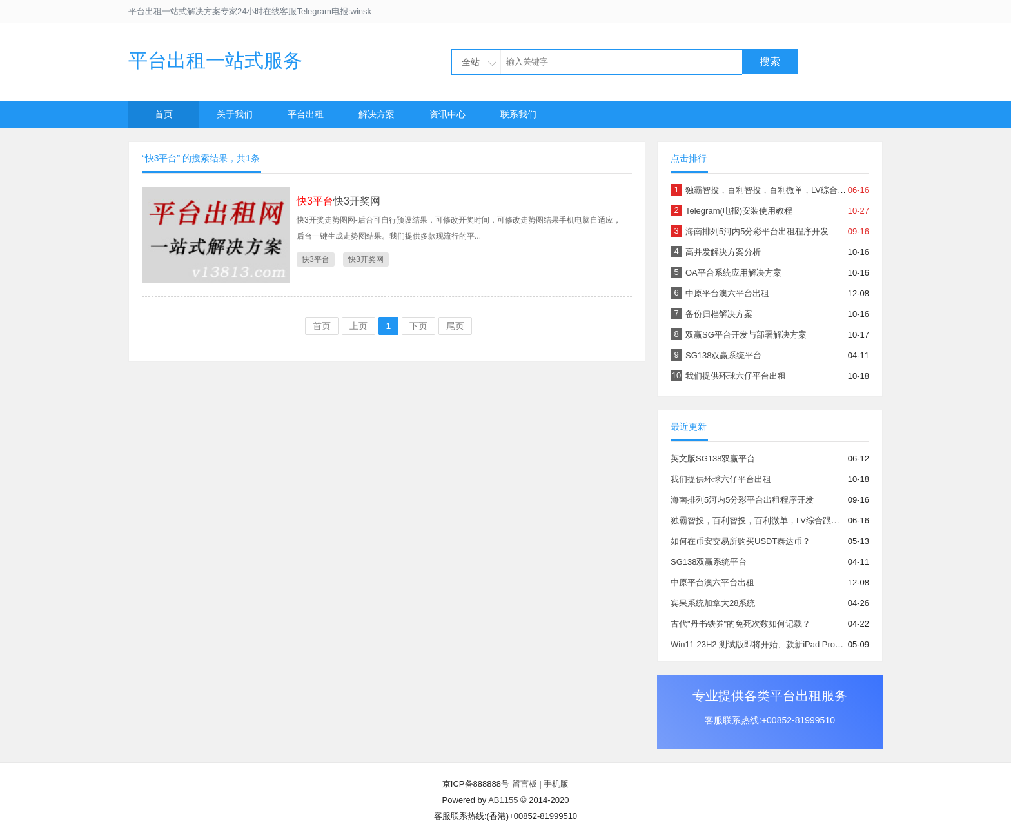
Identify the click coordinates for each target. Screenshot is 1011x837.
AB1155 (503, 800)
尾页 (455, 326)
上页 (358, 326)
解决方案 (376, 114)
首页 (164, 114)
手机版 (556, 784)
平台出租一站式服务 (215, 60)
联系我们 (518, 114)
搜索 (770, 61)
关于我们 (235, 114)
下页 (418, 326)
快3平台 (315, 259)
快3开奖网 (338, 201)
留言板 (524, 784)
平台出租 (306, 114)
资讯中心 (447, 114)
